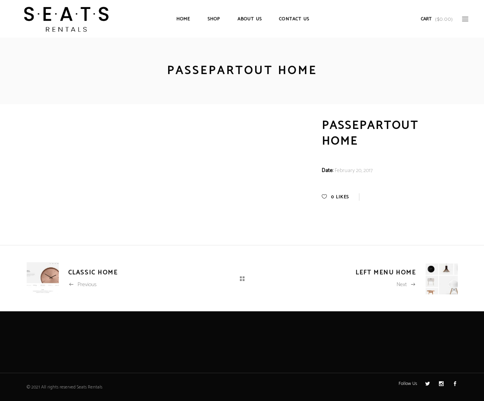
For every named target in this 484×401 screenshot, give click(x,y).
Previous (82, 284)
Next (406, 284)
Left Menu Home (385, 272)
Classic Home (93, 272)
